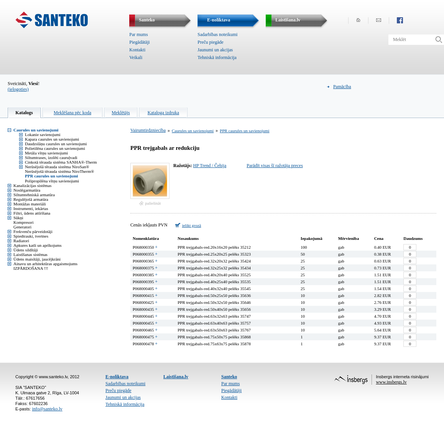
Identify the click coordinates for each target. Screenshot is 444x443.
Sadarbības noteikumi (217, 34)
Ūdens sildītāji (25, 250)
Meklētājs (121, 112)
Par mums (138, 34)
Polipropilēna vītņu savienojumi (52, 181)
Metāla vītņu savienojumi (46, 153)
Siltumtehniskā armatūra (34, 194)
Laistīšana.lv (175, 376)
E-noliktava (116, 376)
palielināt (153, 203)
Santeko (229, 376)
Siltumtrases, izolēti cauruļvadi (51, 157)
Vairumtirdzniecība (148, 130)
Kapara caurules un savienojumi (52, 139)
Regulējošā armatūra (30, 199)
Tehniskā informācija (216, 57)
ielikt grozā (191, 225)
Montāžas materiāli (29, 204)
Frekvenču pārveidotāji (33, 231)
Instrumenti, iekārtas (30, 208)
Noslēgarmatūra (26, 190)
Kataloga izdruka (163, 112)
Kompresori (23, 222)
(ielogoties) (18, 89)
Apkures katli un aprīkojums (37, 245)
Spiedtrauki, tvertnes (30, 236)
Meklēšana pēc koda (72, 112)
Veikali (135, 57)
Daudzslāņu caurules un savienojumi (56, 143)
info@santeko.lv (47, 409)
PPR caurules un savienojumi (51, 176)
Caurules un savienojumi (35, 130)
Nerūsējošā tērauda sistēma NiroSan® (57, 166)
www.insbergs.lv (391, 382)
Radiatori (21, 240)
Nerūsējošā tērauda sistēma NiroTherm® (59, 171)
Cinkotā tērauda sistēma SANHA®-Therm (61, 162)
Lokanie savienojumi (43, 134)
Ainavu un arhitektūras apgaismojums (45, 263)
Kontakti (137, 50)
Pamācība (342, 86)
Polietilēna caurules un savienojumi (55, 148)
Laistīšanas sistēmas (30, 254)
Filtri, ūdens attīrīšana (31, 213)
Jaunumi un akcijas (215, 50)
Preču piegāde (210, 42)
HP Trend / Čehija (210, 165)
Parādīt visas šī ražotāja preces (275, 165)
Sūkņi (18, 217)
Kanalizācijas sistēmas (32, 185)
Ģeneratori (22, 227)
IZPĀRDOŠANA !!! (30, 268)
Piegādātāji (139, 42)
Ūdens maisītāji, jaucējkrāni (37, 259)
